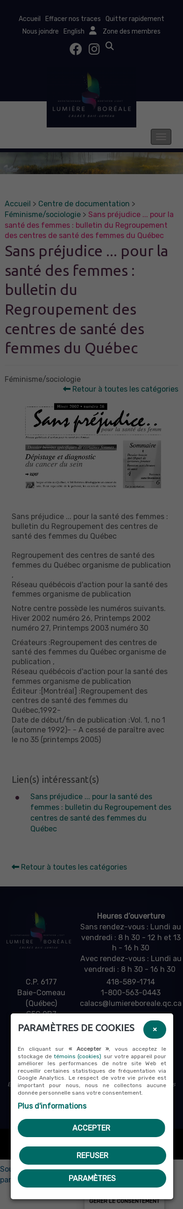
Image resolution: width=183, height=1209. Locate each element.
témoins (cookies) (77, 1056)
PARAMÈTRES (92, 1178)
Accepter (91, 1128)
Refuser (92, 1155)
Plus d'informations (52, 1106)
